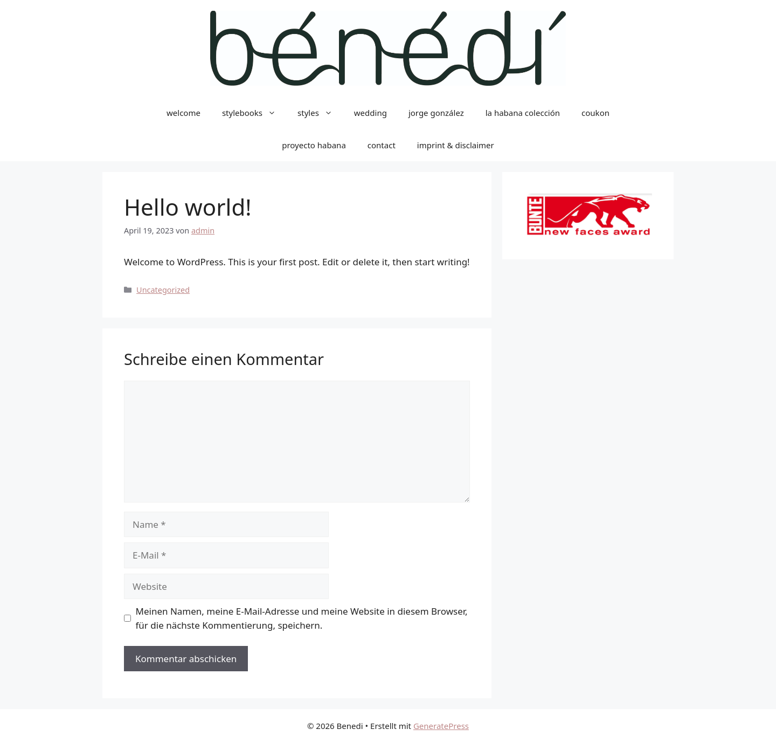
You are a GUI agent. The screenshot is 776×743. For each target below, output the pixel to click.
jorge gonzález (436, 112)
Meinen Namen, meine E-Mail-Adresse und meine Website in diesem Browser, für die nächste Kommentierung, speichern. (302, 618)
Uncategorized (163, 290)
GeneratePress (441, 725)
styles (320, 113)
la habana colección (523, 112)
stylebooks (254, 113)
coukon (595, 112)
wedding (370, 112)
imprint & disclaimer (455, 145)
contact (382, 145)
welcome (183, 112)
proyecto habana (314, 145)
